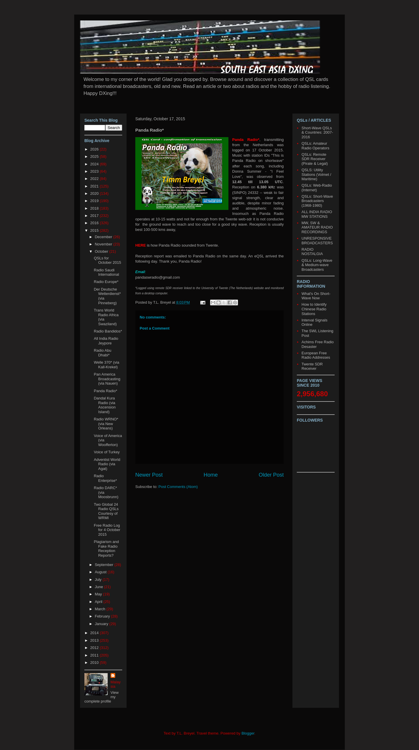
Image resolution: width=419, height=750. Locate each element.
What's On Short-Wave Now (315, 295)
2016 (95, 223)
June (99, 587)
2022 (95, 178)
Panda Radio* (105, 391)
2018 (95, 208)
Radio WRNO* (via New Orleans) (106, 423)
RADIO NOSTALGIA (312, 251)
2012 (95, 647)
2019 (95, 201)
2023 (95, 171)
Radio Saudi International (106, 272)
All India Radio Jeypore (106, 340)
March (100, 609)
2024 (95, 164)
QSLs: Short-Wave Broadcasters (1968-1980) (317, 201)
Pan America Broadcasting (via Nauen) (107, 378)
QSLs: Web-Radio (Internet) (316, 187)
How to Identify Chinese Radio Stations (313, 309)
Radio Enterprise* (105, 478)
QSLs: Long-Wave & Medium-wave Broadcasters (316, 265)
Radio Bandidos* (108, 331)
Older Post (271, 475)
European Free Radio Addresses (315, 355)
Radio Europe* (106, 282)
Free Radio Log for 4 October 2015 (107, 530)
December (104, 237)
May (99, 594)
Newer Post (149, 475)
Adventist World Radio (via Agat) (107, 464)
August (101, 572)
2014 (95, 633)
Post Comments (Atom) (178, 486)
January (102, 624)
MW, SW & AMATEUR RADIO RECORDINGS (317, 227)
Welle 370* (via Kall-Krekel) (106, 364)
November (104, 244)
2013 (95, 640)
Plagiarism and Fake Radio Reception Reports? (106, 548)
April (99, 601)
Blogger (248, 733)
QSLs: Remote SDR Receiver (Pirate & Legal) (314, 159)
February (103, 616)
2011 (95, 655)
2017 (95, 215)
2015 (95, 230)
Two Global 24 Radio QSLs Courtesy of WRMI (106, 511)
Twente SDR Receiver (312, 366)
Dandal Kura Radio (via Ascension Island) (105, 405)
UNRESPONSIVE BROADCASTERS (317, 240)
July (99, 579)
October (102, 251)
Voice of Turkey (107, 452)
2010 (95, 662)
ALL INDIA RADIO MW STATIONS (316, 214)
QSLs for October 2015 (107, 260)
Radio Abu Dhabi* (102, 352)
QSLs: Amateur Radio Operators (315, 145)
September (104, 564)
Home (211, 475)
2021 (95, 186)
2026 (95, 149)
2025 (95, 156)
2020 (95, 193)
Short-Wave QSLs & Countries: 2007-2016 (317, 132)
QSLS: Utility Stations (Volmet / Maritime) (316, 174)
